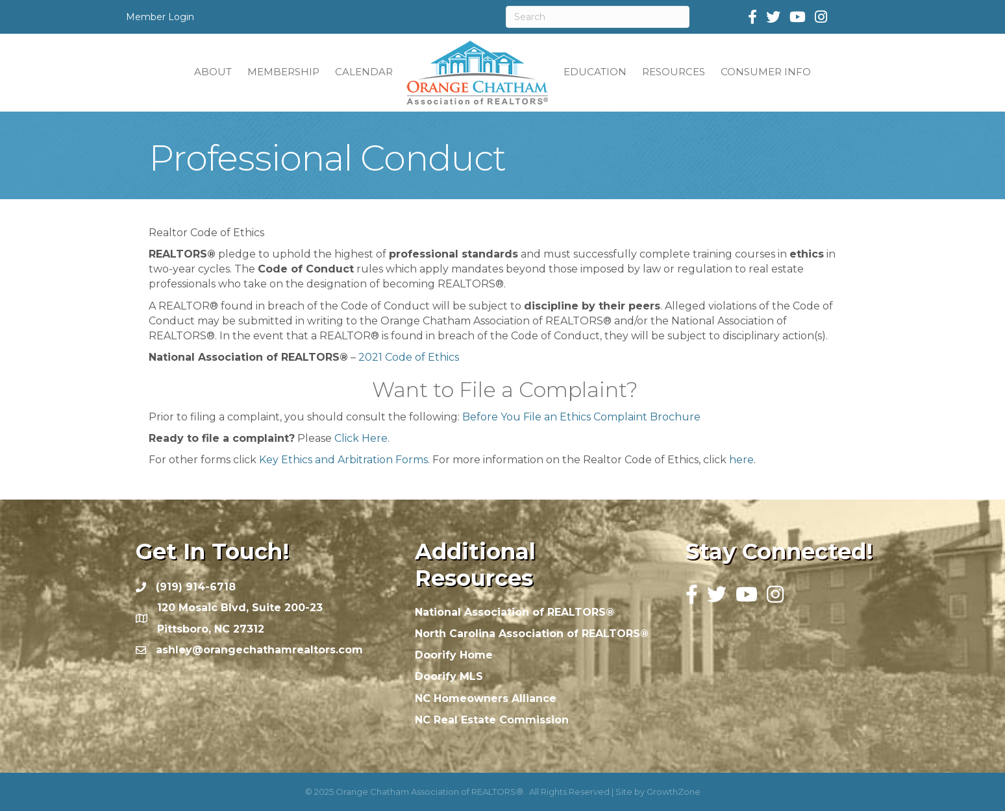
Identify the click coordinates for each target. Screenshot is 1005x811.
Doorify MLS (449, 676)
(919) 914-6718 (196, 587)
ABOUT (213, 72)
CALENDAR (364, 72)
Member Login (160, 17)
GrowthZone (674, 791)
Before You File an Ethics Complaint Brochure (581, 417)
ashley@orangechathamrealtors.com (259, 650)
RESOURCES (673, 72)
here (741, 460)
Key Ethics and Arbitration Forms (343, 460)
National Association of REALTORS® (514, 612)
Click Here (361, 438)
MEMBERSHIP (283, 72)
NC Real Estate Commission (492, 720)
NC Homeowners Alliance (485, 698)
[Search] (597, 17)
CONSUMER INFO (766, 72)
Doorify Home (454, 655)
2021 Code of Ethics (408, 357)
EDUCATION (595, 72)
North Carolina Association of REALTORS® (532, 633)
